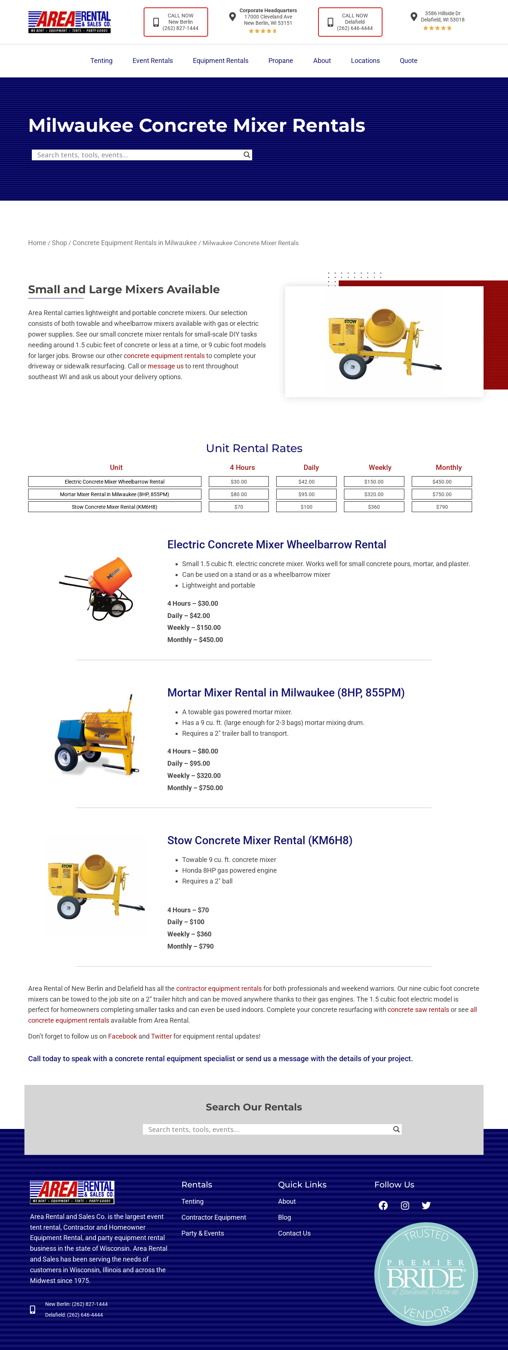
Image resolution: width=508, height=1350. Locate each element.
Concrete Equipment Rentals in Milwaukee (135, 243)
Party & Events (202, 1233)
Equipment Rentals (220, 60)
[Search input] (138, 155)
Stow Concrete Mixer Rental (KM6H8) (114, 507)
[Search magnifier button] (247, 155)
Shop (59, 243)
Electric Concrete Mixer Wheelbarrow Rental (114, 482)
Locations (365, 60)
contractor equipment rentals (219, 988)
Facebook (122, 1036)
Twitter (161, 1036)
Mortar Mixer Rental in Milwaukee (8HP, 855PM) (114, 494)
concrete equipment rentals (164, 356)
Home (37, 243)
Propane (280, 60)
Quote (409, 60)
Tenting (101, 60)
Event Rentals (153, 60)
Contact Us (294, 1233)
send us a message (277, 1058)
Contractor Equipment (213, 1217)
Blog (284, 1217)
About (322, 60)
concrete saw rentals (418, 1009)
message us (166, 366)
